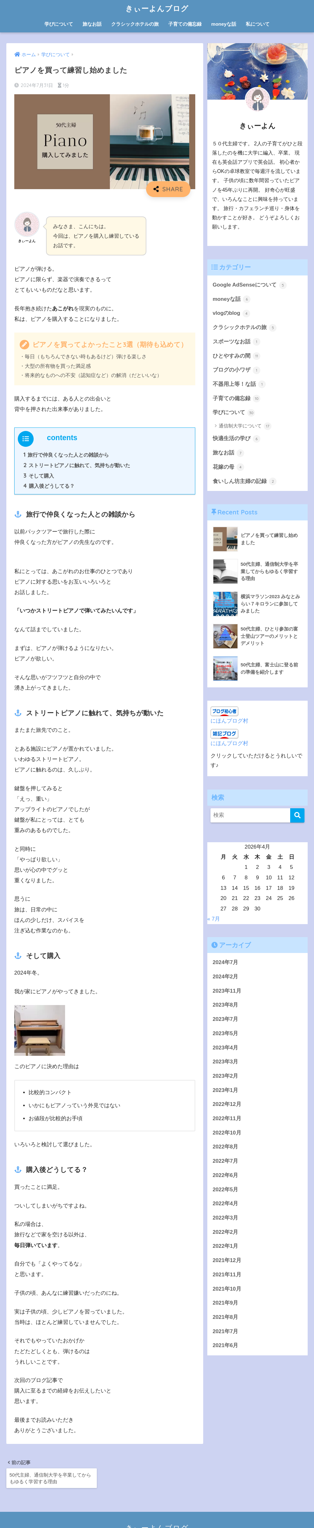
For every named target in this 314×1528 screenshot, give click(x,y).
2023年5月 (225, 1034)
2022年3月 (225, 1218)
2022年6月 (225, 1176)
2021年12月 (227, 1261)
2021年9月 (225, 1303)
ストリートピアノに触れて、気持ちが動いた (76, 465)
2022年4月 (225, 1204)
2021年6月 (225, 1346)
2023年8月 (225, 1005)
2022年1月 (225, 1246)
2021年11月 (227, 1275)
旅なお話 (92, 24)
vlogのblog (232, 313)
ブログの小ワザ (237, 370)
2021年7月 (225, 1332)
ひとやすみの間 (237, 356)
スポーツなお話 (237, 342)
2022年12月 (227, 1104)
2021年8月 (225, 1317)
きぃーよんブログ (157, 8)
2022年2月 (225, 1232)
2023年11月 (227, 991)
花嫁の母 (228, 467)
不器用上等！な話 (239, 384)
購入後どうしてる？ (49, 486)
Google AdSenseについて (250, 285)
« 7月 (213, 919)
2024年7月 (225, 963)
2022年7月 (225, 1161)
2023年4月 (225, 1048)
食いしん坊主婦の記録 (245, 481)
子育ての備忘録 (185, 24)
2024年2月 (225, 977)
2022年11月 (227, 1119)
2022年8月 (225, 1147)
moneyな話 (223, 24)
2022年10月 (227, 1133)
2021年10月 (227, 1289)
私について (258, 24)
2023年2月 (225, 1076)
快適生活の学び (237, 439)
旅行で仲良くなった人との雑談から (66, 455)
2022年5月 (225, 1190)
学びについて (58, 24)
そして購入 (38, 476)
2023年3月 (225, 1062)
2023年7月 (225, 1019)
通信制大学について (245, 426)
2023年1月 (225, 1091)
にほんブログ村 (229, 721)
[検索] (297, 815)
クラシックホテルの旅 (135, 24)
